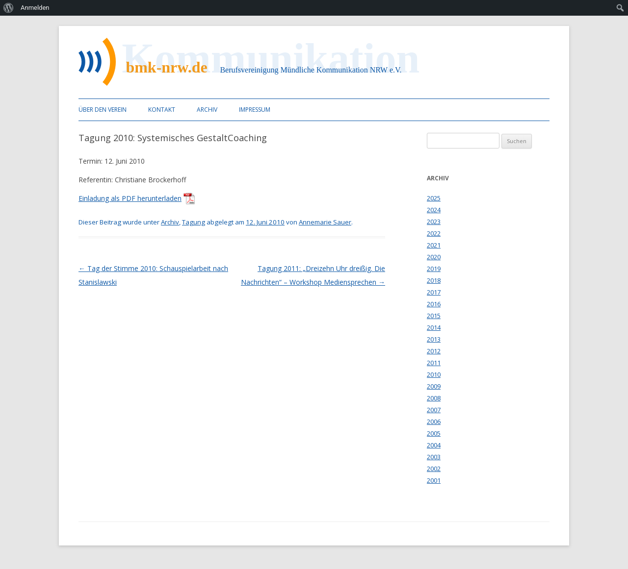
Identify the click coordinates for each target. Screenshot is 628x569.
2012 (434, 350)
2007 (434, 409)
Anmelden (35, 7)
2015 (434, 315)
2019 (434, 268)
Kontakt (161, 109)
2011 (434, 362)
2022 (434, 233)
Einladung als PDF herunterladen (130, 198)
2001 (434, 480)
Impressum (254, 109)
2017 (434, 292)
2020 (434, 256)
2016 (434, 303)
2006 (434, 421)
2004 (434, 445)
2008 (434, 398)
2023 (434, 221)
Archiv (207, 109)
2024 (434, 209)
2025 (434, 198)
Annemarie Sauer (325, 222)
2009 (434, 386)
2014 (434, 327)
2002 (434, 468)
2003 (434, 456)
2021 (434, 245)
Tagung (193, 222)
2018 (434, 280)
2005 (434, 433)
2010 (434, 374)
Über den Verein (102, 109)
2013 (434, 339)
